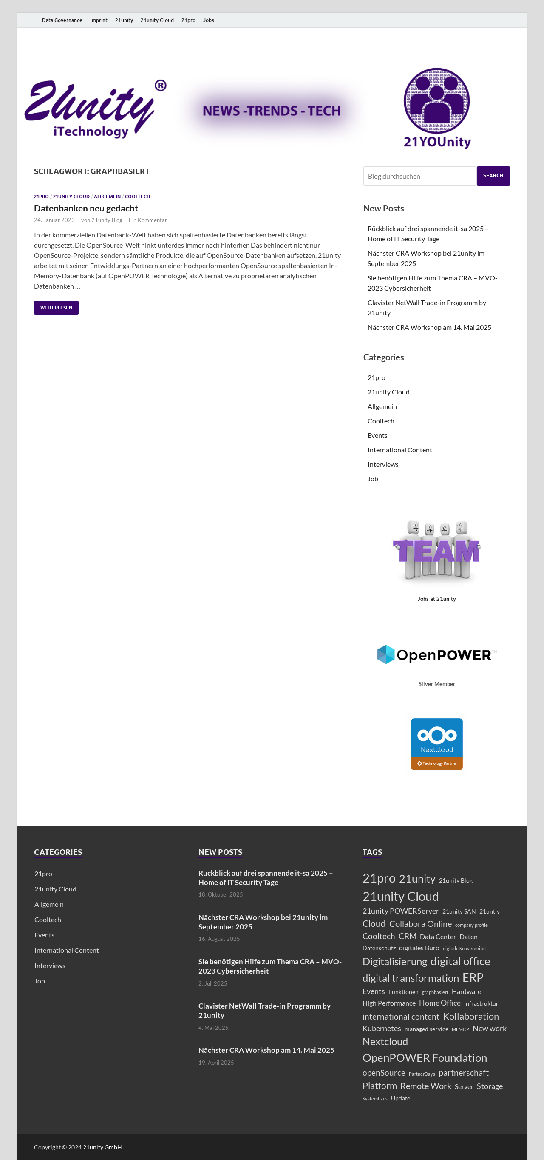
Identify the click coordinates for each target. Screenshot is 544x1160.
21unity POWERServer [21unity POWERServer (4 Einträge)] (401, 910)
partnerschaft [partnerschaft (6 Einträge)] (464, 1072)
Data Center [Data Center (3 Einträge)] (438, 936)
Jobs (208, 20)
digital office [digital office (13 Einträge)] (460, 960)
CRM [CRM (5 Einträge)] (407, 936)
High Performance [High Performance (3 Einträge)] (389, 1003)
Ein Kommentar (148, 220)
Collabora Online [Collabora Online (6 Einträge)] (420, 923)
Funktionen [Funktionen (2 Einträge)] (403, 991)
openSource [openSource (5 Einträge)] (384, 1072)
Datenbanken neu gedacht (86, 208)
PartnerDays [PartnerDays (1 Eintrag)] (422, 1074)
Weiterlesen (53, 306)
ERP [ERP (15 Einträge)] (473, 977)
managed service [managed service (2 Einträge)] (426, 1028)
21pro (188, 20)
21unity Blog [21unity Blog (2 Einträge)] (456, 880)
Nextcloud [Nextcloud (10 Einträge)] (385, 1041)
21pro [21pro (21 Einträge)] (379, 877)
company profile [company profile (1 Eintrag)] (471, 925)
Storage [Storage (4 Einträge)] (490, 1086)
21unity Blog (106, 220)
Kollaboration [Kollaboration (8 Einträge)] (471, 1016)
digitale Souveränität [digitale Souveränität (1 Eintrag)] (464, 948)
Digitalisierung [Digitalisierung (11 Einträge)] (395, 961)
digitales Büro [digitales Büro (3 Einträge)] (419, 947)
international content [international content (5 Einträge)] (401, 1016)
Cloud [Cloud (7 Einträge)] (374, 923)
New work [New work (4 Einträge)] (490, 1028)
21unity (124, 20)
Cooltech (137, 197)
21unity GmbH (102, 1147)
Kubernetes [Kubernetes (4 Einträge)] (382, 1028)
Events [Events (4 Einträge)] (374, 991)
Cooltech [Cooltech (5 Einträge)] (379, 936)
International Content (400, 450)
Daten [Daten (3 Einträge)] (468, 936)
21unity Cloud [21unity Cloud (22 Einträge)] (401, 896)
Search (493, 175)
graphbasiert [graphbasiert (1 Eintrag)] (435, 992)
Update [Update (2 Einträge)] (400, 1098)
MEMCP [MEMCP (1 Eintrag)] (460, 1029)
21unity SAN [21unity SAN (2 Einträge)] (459, 911)
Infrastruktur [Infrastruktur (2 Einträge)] (481, 1003)
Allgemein (107, 197)
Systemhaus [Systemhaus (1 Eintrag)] (375, 1098)
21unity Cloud (157, 20)
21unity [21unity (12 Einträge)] (417, 878)
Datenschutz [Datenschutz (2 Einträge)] (379, 947)
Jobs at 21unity (437, 598)
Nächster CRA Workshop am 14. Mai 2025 (429, 327)
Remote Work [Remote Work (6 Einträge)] (425, 1085)
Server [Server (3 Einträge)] (464, 1086)
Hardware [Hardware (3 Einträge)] (466, 991)
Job (373, 478)
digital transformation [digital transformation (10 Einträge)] (411, 978)
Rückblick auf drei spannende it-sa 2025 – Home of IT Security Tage (265, 878)
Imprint (99, 20)
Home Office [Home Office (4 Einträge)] (440, 1002)
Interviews (383, 464)
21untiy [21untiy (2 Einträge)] (489, 911)
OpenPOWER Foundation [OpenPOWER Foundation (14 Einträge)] (425, 1057)
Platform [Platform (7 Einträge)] (380, 1085)
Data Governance (62, 20)
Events (378, 435)
